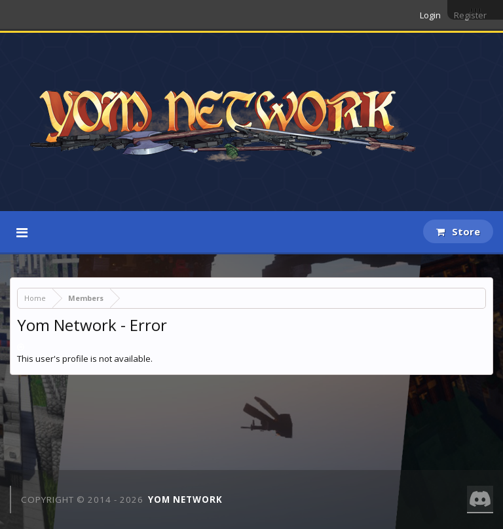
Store (458, 231)
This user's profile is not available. (85, 358)
